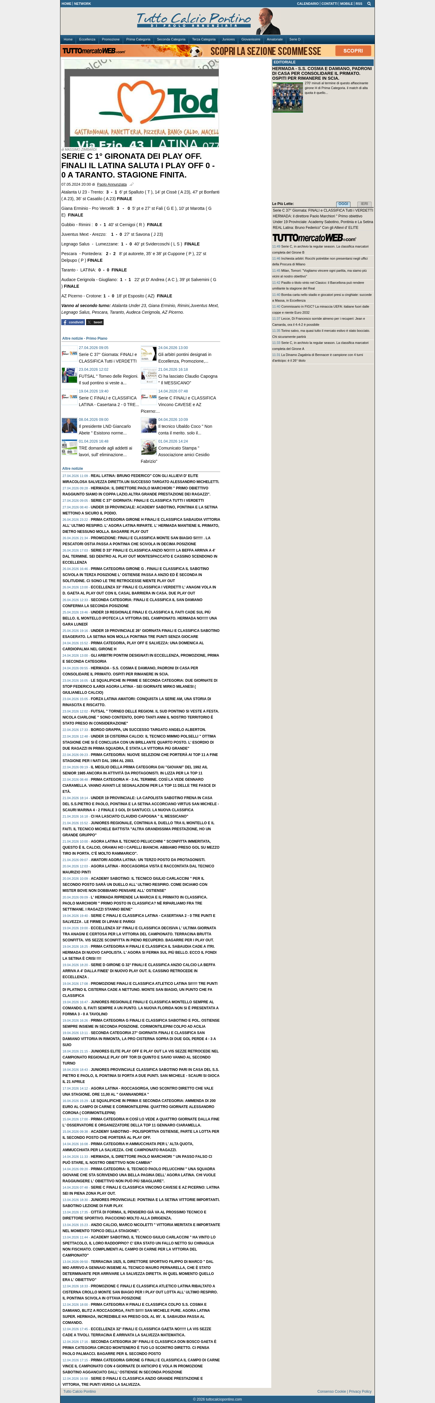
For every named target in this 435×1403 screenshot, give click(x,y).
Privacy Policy (360, 1391)
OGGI (343, 204)
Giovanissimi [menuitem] (250, 39)
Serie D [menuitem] (295, 39)
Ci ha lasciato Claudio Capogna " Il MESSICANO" (139, 816)
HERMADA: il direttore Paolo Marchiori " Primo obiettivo (317, 216)
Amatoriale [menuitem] (275, 39)
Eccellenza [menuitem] (87, 39)
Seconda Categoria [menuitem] (171, 39)
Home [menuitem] (68, 39)
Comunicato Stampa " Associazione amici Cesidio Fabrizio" (175, 455)
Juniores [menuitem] (228, 39)
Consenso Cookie (331, 1391)
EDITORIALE (284, 62)
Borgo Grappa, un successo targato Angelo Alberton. (148, 730)
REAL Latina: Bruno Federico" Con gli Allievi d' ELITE (316, 228)
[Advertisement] (323, 158)
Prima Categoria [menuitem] (138, 39)
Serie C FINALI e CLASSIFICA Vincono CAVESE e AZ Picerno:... (178, 405)
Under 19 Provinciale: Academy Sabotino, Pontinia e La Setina (323, 222)
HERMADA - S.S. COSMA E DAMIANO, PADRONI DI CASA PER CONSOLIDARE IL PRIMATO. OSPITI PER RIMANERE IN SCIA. (322, 73)
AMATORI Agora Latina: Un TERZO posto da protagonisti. (148, 860)
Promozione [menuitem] (111, 39)
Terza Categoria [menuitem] (204, 39)
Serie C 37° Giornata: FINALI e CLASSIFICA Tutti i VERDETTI (147, 500)
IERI (364, 204)
